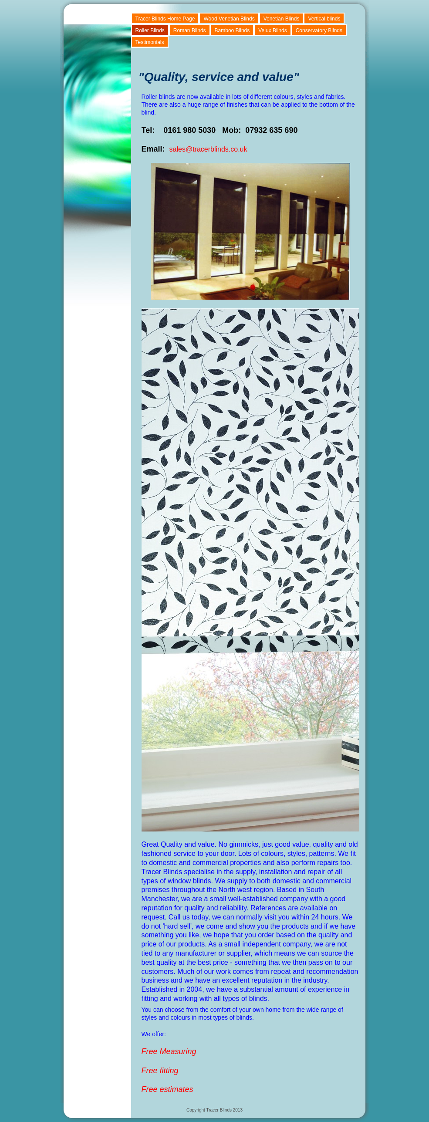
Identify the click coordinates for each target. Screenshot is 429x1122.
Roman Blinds (189, 30)
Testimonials (149, 42)
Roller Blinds (150, 30)
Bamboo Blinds (232, 30)
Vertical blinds (324, 19)
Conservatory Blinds (319, 30)
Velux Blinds (272, 30)
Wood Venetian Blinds (228, 19)
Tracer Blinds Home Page (165, 19)
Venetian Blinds (281, 19)
